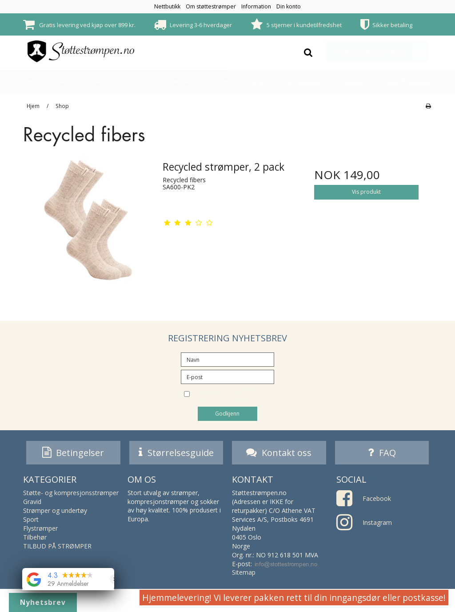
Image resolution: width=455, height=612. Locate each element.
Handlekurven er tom (382, 51)
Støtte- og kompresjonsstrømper (66, 82)
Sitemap (243, 574)
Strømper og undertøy (201, 82)
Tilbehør (352, 82)
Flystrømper (303, 82)
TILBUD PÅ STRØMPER (408, 82)
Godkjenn (227, 413)
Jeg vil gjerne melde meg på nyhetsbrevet (235, 395)
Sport (259, 82)
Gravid (139, 82)
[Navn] (227, 359)
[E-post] (227, 376)
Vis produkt (366, 192)
